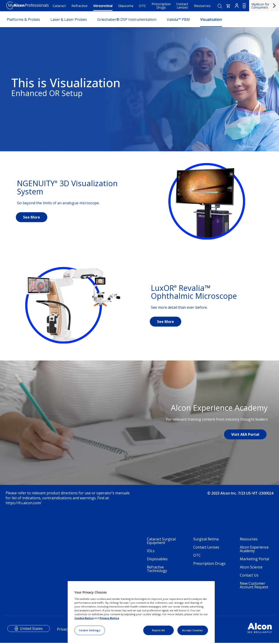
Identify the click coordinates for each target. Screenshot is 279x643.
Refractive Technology (157, 568)
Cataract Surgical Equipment (161, 540)
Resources (202, 5)
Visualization (211, 19)
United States (31, 628)
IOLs (151, 551)
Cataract (59, 5)
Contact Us (249, 575)
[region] (141, 612)
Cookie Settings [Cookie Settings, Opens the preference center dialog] (89, 630)
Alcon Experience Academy (254, 549)
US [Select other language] (244, 5)
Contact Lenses (182, 5)
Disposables (157, 559)
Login (236, 5)
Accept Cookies (192, 630)
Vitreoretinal (102, 5)
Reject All (158, 630)
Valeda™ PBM (178, 19)
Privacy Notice (109, 618)
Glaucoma (125, 5)
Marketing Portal (254, 559)
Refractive (80, 5)
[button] (228, 6)
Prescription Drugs (161, 5)
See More (31, 217)
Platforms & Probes (23, 19)
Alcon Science (251, 567)
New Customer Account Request (254, 585)
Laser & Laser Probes (68, 19)
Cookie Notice (84, 618)
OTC (142, 5)
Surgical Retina (206, 539)
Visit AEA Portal (245, 434)
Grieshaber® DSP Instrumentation (126, 19)
